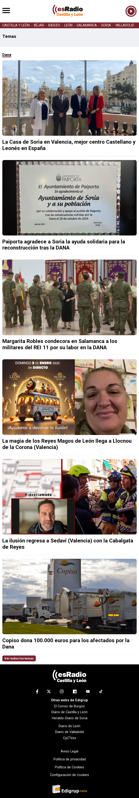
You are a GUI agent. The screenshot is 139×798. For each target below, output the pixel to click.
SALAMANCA (87, 25)
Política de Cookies (69, 767)
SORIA (106, 25)
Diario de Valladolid (69, 732)
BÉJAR (39, 25)
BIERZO (54, 25)
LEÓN (68, 25)
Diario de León (69, 726)
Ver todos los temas (19, 658)
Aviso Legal (69, 751)
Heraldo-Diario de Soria (69, 718)
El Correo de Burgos (69, 706)
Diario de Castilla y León (69, 712)
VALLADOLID (124, 25)
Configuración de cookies (69, 775)
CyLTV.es (69, 738)
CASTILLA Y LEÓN (16, 25)
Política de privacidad (69, 759)
